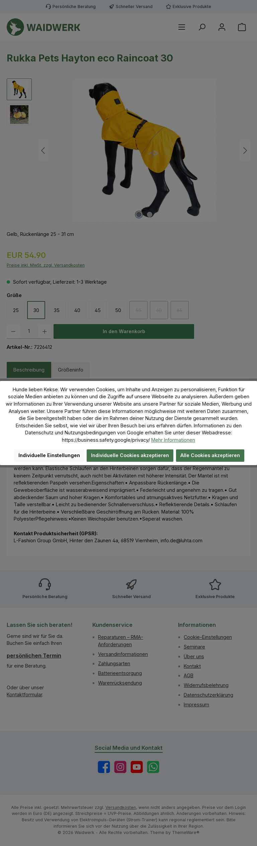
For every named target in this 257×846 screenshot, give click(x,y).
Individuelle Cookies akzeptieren (130, 455)
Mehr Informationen (173, 440)
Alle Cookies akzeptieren (210, 455)
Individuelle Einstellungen (49, 455)
